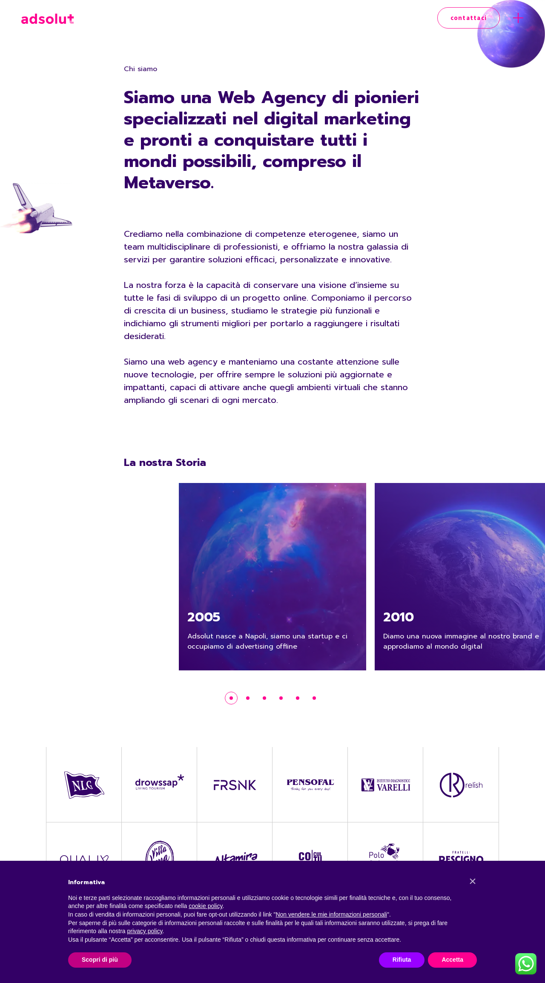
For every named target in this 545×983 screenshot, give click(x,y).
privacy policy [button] (145, 931)
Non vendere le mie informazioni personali (331, 914)
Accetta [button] (452, 959)
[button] (472, 881)
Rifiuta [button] (402, 959)
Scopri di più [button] (100, 959)
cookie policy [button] (205, 906)
